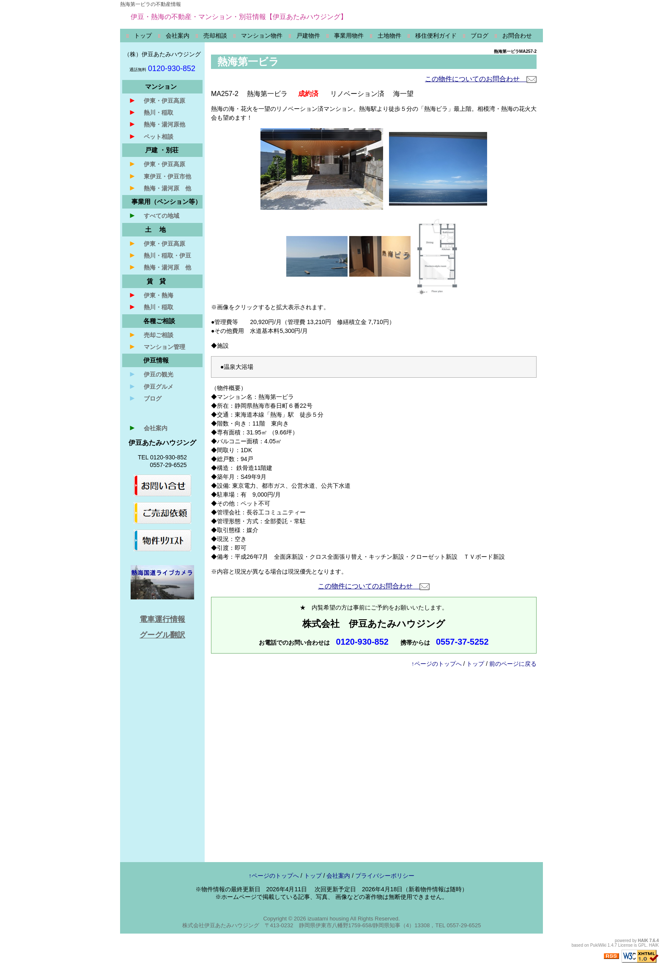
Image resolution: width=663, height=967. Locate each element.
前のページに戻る (513, 663)
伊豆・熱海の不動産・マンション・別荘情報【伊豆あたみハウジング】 (239, 16)
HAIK (643, 940)
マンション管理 (157, 346)
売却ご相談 (151, 334)
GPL (642, 945)
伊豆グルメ (151, 386)
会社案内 (148, 427)
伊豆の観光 (151, 374)
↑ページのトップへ (436, 663)
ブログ (145, 398)
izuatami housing (328, 918)
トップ (475, 663)
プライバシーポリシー (384, 875)
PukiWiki (598, 945)
